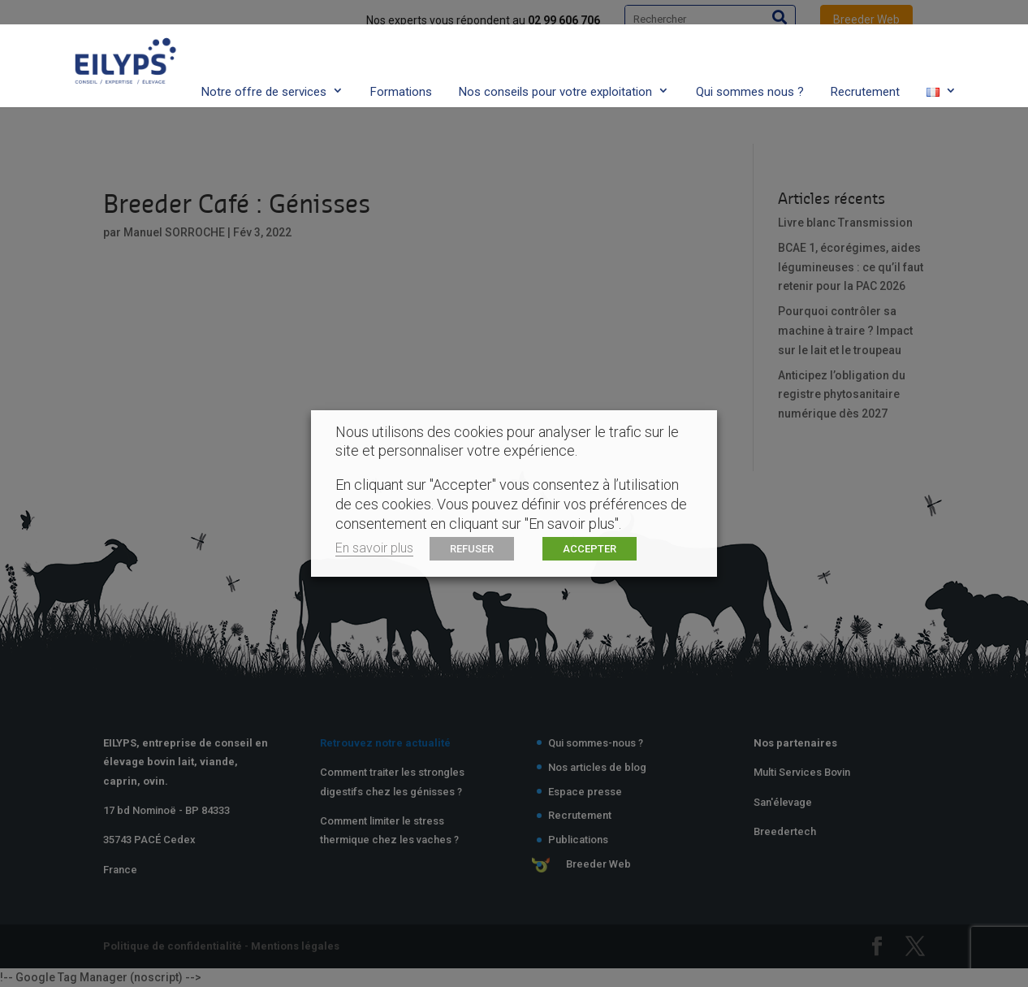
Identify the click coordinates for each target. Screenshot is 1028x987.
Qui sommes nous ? (750, 59)
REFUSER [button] (472, 549)
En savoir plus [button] (374, 548)
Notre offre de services (263, 59)
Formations (401, 59)
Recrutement (865, 59)
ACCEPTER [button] (589, 549)
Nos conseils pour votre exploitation (555, 59)
